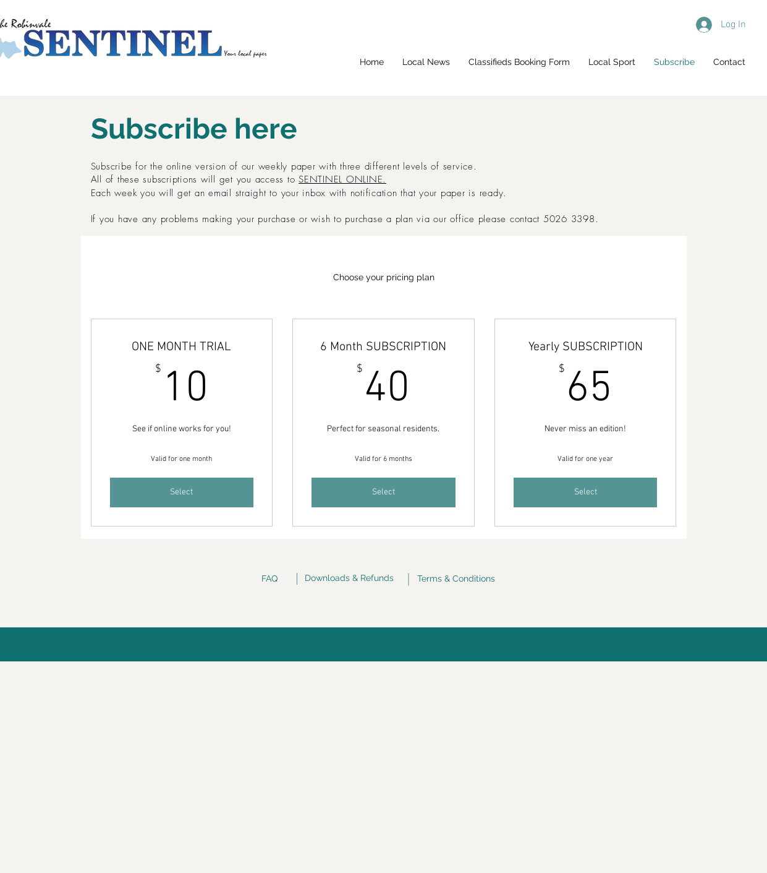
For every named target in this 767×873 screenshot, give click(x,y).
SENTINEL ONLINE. (342, 179)
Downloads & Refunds (349, 578)
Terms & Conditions (456, 578)
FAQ (269, 578)
